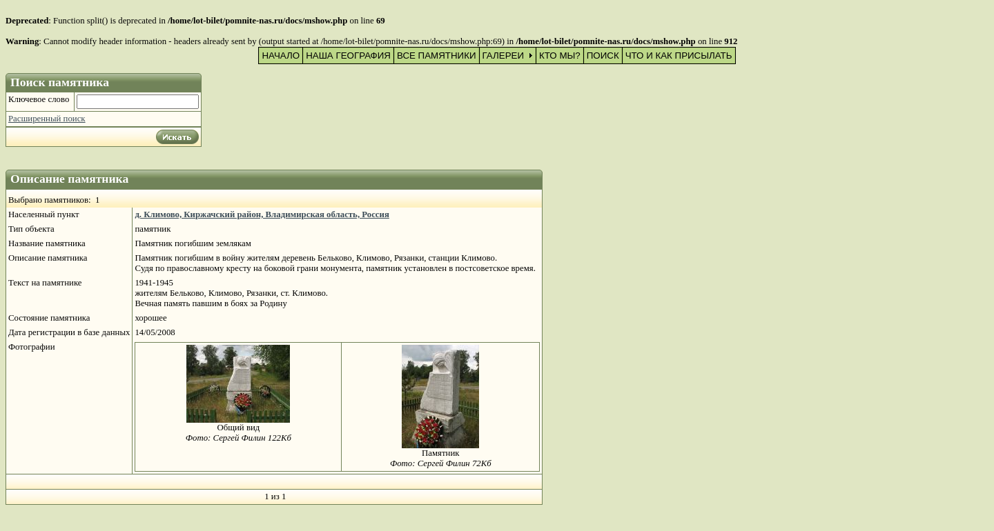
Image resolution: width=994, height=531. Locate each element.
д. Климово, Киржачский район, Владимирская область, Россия (262, 214)
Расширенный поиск (47, 118)
